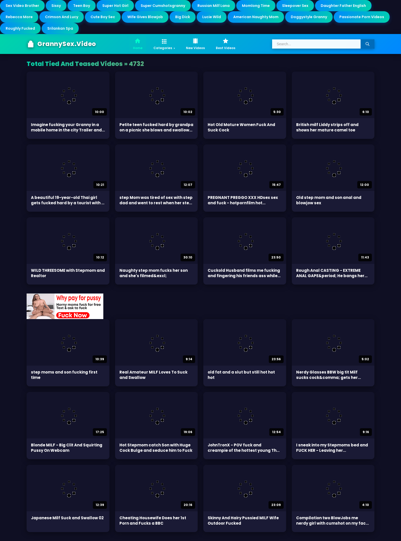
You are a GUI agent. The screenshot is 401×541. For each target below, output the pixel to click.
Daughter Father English (343, 5)
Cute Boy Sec (103, 16)
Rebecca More (19, 16)
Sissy (56, 5)
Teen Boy (81, 5)
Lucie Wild (211, 16)
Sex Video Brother (22, 5)
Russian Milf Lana (213, 5)
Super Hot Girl (115, 5)
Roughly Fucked (20, 28)
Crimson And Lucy (61, 16)
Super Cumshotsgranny (163, 5)
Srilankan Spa (60, 28)
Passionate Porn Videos (361, 16)
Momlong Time (256, 5)
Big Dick (182, 16)
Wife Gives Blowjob (145, 16)
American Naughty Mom (256, 16)
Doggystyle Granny (309, 16)
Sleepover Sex (295, 5)
